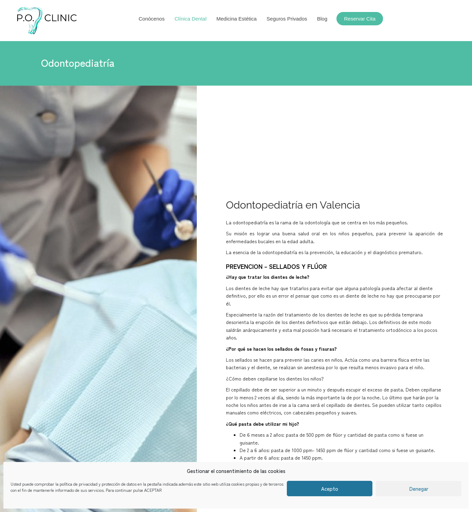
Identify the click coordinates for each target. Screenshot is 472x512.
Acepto (329, 488)
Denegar (418, 488)
